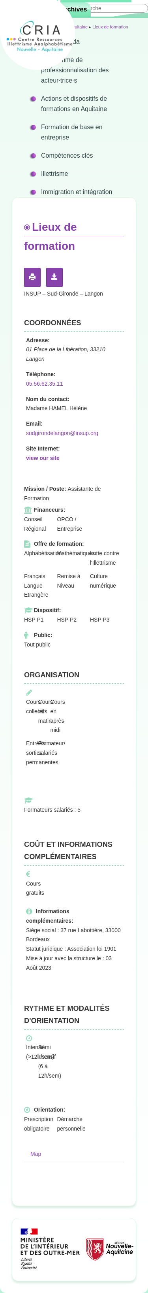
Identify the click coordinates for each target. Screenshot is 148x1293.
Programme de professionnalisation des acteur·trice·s (75, 70)
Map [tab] (35, 1154)
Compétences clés (67, 155)
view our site (43, 458)
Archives (73, 9)
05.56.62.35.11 (44, 384)
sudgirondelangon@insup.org (62, 433)
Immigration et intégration (76, 191)
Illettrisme (54, 173)
